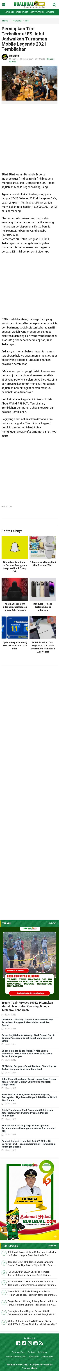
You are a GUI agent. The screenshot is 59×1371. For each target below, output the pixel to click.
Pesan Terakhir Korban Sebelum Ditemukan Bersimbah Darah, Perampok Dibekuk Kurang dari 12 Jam (30, 1283)
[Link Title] (18, 1343)
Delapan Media (29, 1368)
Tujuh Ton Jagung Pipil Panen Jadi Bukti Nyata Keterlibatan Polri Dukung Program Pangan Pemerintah (27, 1113)
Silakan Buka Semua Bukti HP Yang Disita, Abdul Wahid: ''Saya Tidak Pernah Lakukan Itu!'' (32, 1323)
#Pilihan (9, 12)
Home (5, 20)
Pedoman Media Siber (16, 1357)
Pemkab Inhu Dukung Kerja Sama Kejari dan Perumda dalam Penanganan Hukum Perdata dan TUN (28, 1128)
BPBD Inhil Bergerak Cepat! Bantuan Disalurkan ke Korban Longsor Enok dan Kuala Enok (29, 1067)
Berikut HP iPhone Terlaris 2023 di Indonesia (42, 607)
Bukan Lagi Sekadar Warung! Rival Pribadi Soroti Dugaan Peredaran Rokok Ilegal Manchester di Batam (28, 1038)
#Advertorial (37, 12)
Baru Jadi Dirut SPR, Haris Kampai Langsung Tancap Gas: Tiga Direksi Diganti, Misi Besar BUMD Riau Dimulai (29, 1097)
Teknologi (17, 20)
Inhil (27, 20)
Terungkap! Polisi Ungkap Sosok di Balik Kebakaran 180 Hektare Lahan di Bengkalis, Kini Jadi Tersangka (32, 1313)
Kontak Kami (47, 1357)
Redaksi (31, 1352)
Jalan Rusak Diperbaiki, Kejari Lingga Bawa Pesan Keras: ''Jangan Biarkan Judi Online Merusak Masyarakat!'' (29, 1082)
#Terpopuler (22, 12)
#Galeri (50, 12)
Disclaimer (34, 1357)
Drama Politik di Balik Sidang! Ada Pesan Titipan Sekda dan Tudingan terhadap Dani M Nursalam (31, 1293)
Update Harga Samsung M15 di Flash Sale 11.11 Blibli (14, 645)
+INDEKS (52, 923)
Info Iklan (42, 1352)
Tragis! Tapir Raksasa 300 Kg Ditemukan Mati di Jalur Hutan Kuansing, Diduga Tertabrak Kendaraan (27, 1006)
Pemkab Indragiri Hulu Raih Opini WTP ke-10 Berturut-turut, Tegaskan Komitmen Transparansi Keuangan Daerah (28, 1144)
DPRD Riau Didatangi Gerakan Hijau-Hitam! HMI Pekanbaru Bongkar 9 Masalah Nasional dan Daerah (27, 1022)
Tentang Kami (18, 1352)
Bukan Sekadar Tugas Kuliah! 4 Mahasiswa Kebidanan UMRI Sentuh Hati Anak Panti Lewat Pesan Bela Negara (27, 1053)
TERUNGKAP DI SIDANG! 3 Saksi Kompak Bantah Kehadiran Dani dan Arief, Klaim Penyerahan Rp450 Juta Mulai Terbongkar (29, 1273)
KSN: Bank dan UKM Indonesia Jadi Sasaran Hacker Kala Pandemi (15, 607)
